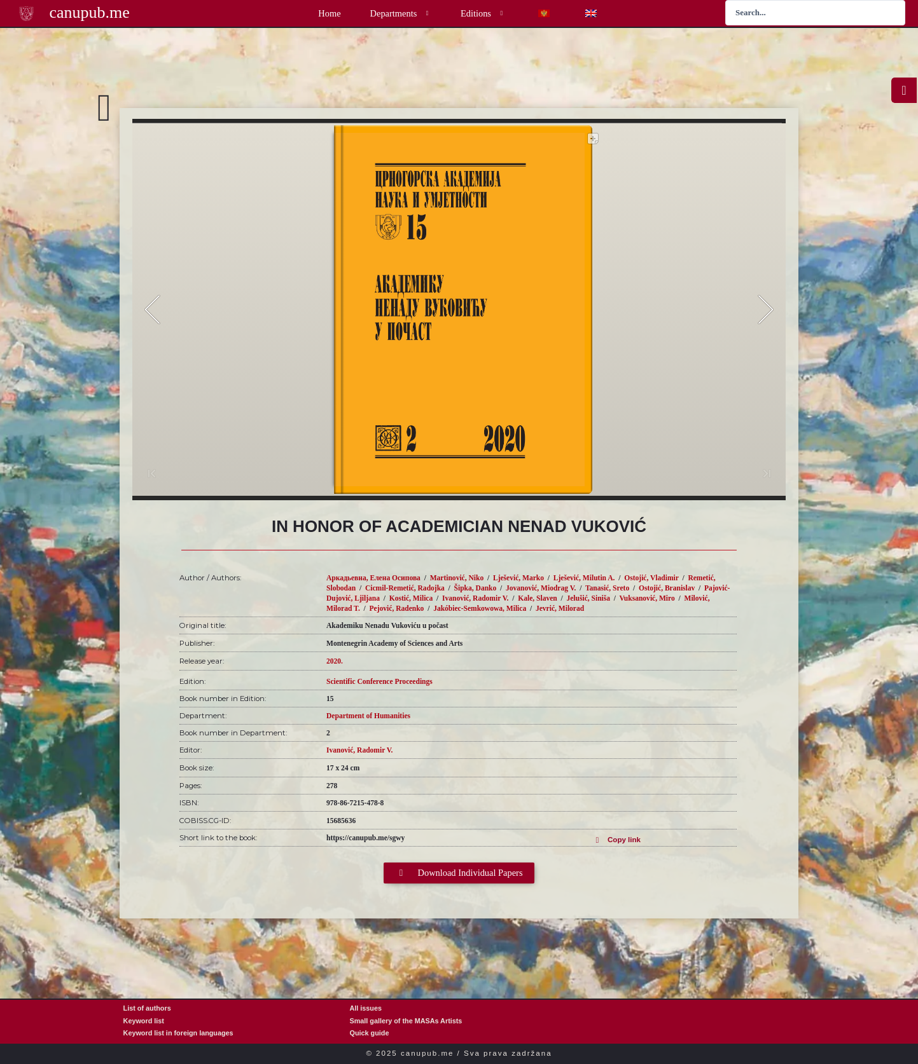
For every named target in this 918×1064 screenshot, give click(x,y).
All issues (366, 1008)
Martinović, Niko (457, 578)
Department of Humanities (368, 716)
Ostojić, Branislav (667, 588)
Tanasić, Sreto (607, 588)
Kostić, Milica (411, 598)
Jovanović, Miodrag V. (541, 588)
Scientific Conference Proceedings (379, 681)
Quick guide (369, 1033)
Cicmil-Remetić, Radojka (405, 588)
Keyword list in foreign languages (178, 1033)
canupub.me (89, 12)
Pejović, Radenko (397, 608)
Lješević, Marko (518, 578)
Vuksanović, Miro (647, 598)
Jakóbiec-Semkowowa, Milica (479, 608)
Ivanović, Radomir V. (475, 598)
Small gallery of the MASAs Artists (406, 1021)
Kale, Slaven (537, 598)
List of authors (147, 1008)
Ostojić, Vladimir (651, 578)
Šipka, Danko (475, 588)
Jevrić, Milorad (560, 608)
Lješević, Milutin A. (584, 578)
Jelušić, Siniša (588, 598)
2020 (333, 661)
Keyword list (143, 1021)
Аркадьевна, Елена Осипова (373, 578)
